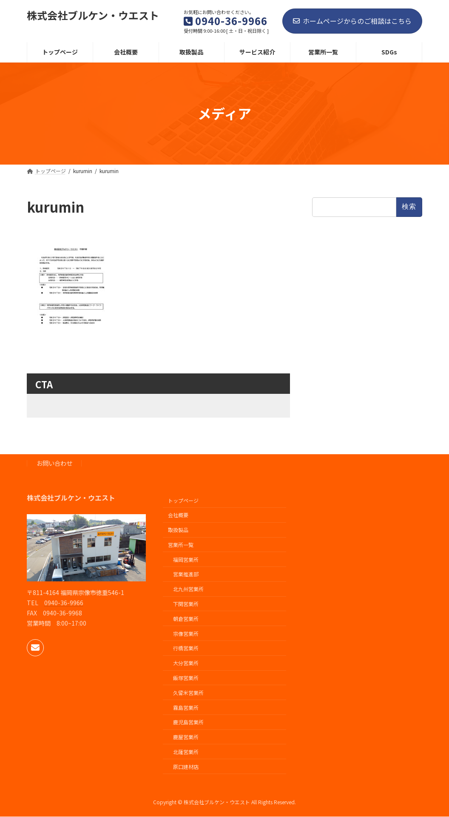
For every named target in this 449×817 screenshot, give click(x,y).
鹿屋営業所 (186, 736)
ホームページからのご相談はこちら (352, 21)
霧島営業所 (186, 707)
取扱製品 (178, 529)
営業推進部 (186, 574)
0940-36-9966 (63, 602)
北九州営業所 (188, 588)
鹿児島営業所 (188, 722)
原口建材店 (186, 766)
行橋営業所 (186, 648)
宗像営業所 (186, 633)
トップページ (183, 500)
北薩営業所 (186, 751)
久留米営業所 (188, 692)
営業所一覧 (180, 544)
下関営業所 (186, 603)
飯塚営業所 (186, 677)
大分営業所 (186, 662)
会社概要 (178, 515)
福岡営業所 (186, 559)
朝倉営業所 (186, 618)
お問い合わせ (54, 463)
